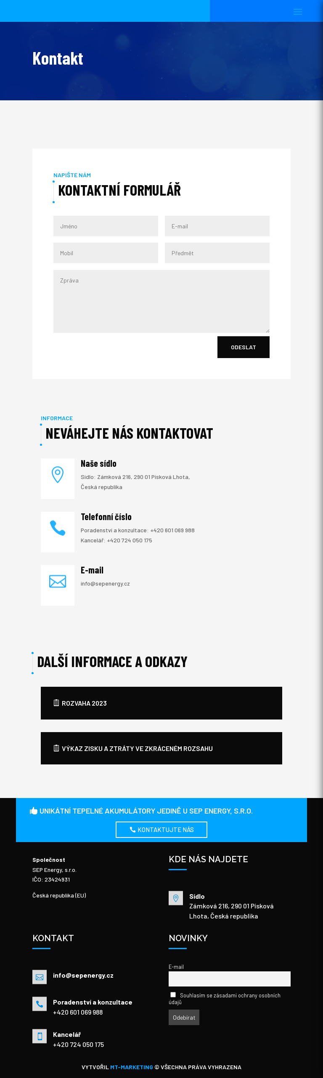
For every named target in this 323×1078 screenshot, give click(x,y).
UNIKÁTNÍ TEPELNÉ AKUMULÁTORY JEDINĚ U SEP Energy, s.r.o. (146, 810)
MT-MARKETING (132, 1066)
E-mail (176, 966)
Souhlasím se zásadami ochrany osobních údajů (225, 998)
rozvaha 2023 (84, 703)
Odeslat (243, 347)
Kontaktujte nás (166, 829)
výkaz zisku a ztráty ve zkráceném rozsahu (137, 748)
